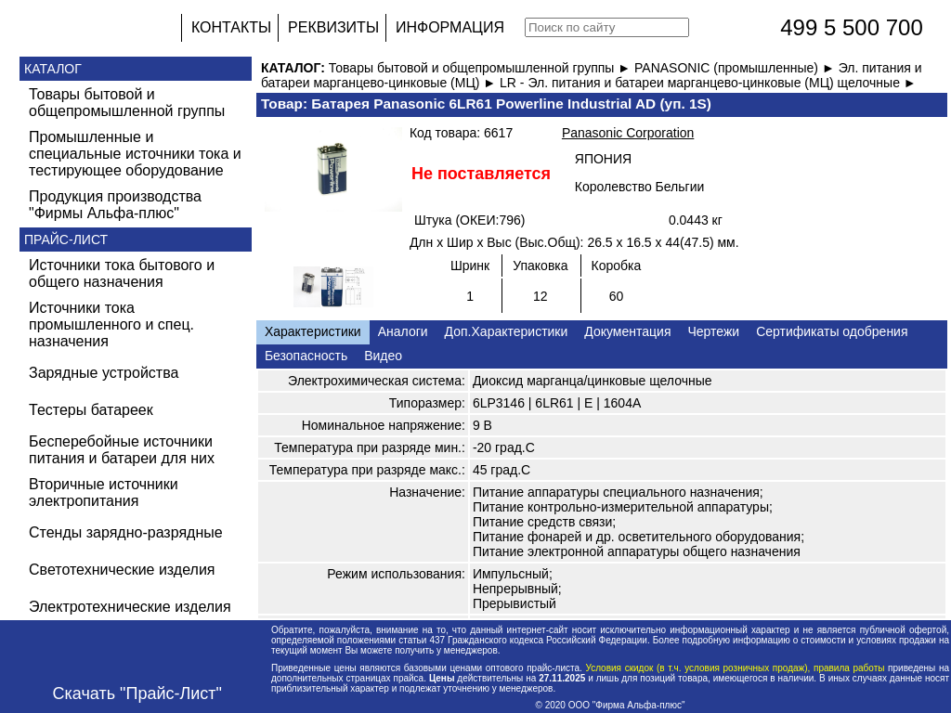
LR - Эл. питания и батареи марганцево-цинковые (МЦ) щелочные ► (708, 82)
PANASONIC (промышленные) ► (736, 67)
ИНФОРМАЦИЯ (450, 27)
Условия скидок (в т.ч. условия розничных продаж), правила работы (735, 668)
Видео (383, 355)
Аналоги (403, 331)
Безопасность (306, 355)
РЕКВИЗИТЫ (333, 27)
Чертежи (713, 331)
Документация (627, 331)
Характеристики (313, 331)
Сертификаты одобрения (831, 331)
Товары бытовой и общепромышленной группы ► (481, 67)
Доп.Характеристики (506, 331)
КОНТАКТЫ (231, 27)
